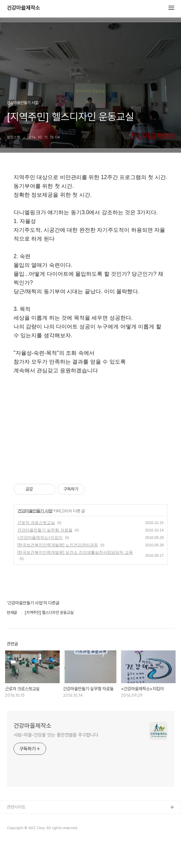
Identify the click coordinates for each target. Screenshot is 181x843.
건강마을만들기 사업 (35, 511)
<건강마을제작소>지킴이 (40, 537)
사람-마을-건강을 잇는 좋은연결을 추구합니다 (56, 735)
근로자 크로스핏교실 (36, 522)
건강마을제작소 (23, 8)
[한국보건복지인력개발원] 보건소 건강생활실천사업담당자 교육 (75, 552)
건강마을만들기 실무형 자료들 (45, 530)
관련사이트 (16, 807)
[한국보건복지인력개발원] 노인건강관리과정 (57, 545)
